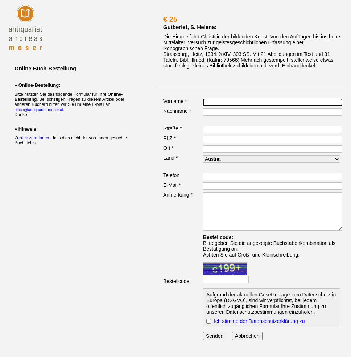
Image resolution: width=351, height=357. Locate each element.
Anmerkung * (178, 195)
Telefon (171, 175)
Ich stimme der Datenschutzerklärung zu (259, 321)
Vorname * (175, 101)
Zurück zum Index (32, 137)
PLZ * (169, 138)
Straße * (172, 128)
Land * (170, 158)
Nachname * (177, 111)
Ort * (168, 148)
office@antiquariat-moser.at (39, 109)
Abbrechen (247, 336)
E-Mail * (172, 185)
